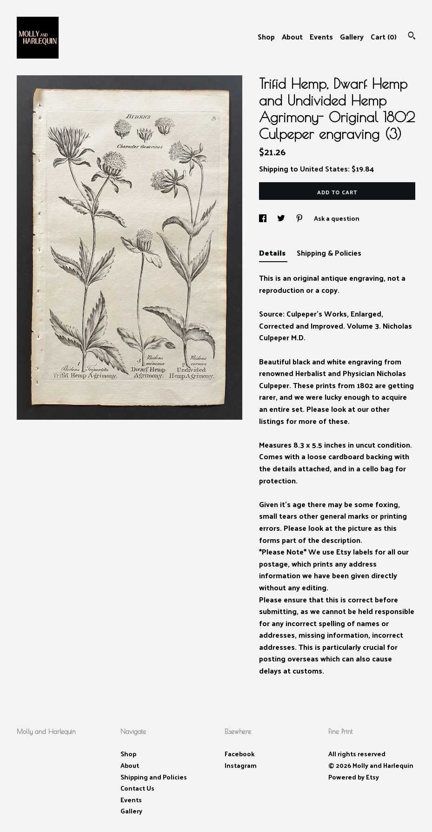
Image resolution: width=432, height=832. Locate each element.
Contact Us (137, 788)
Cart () (384, 36)
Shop (266, 36)
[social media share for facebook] (263, 218)
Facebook (239, 753)
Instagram (241, 765)
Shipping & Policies (329, 252)
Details (273, 252)
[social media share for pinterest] (300, 218)
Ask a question (336, 218)
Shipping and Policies (153, 777)
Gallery (352, 36)
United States (324, 168)
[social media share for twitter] (281, 218)
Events (321, 36)
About (292, 36)
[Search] (411, 36)
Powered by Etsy (353, 777)
